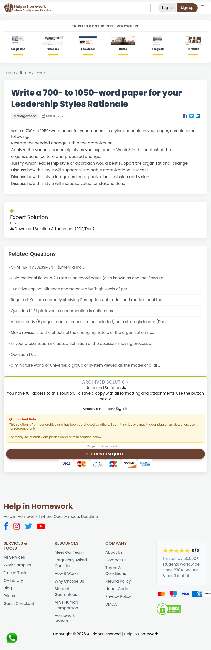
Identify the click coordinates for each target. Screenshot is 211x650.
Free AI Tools (15, 572)
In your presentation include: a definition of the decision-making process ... (81, 343)
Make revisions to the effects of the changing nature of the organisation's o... (83, 332)
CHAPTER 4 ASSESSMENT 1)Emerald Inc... (47, 267)
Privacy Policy (118, 596)
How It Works (67, 573)
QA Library (13, 580)
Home (9, 72)
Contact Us (116, 560)
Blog (8, 588)
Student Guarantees (66, 591)
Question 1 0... (23, 354)
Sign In (122, 408)
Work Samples (17, 565)
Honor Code (117, 588)
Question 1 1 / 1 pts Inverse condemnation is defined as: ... (64, 310)
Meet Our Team (69, 552)
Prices (9, 595)
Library (24, 72)
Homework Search (65, 618)
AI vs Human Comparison (66, 605)
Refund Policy (118, 581)
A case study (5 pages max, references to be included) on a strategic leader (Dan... (89, 321)
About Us (114, 552)
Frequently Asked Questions (71, 562)
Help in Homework (38, 506)
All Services (14, 557)
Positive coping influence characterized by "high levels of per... (70, 289)
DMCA (111, 604)
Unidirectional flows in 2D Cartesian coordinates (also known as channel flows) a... (88, 278)
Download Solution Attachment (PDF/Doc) (52, 228)
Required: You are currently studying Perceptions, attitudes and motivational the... (88, 299)
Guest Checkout (19, 603)
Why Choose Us (69, 581)
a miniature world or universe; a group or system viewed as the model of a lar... (85, 365)
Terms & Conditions (116, 570)
